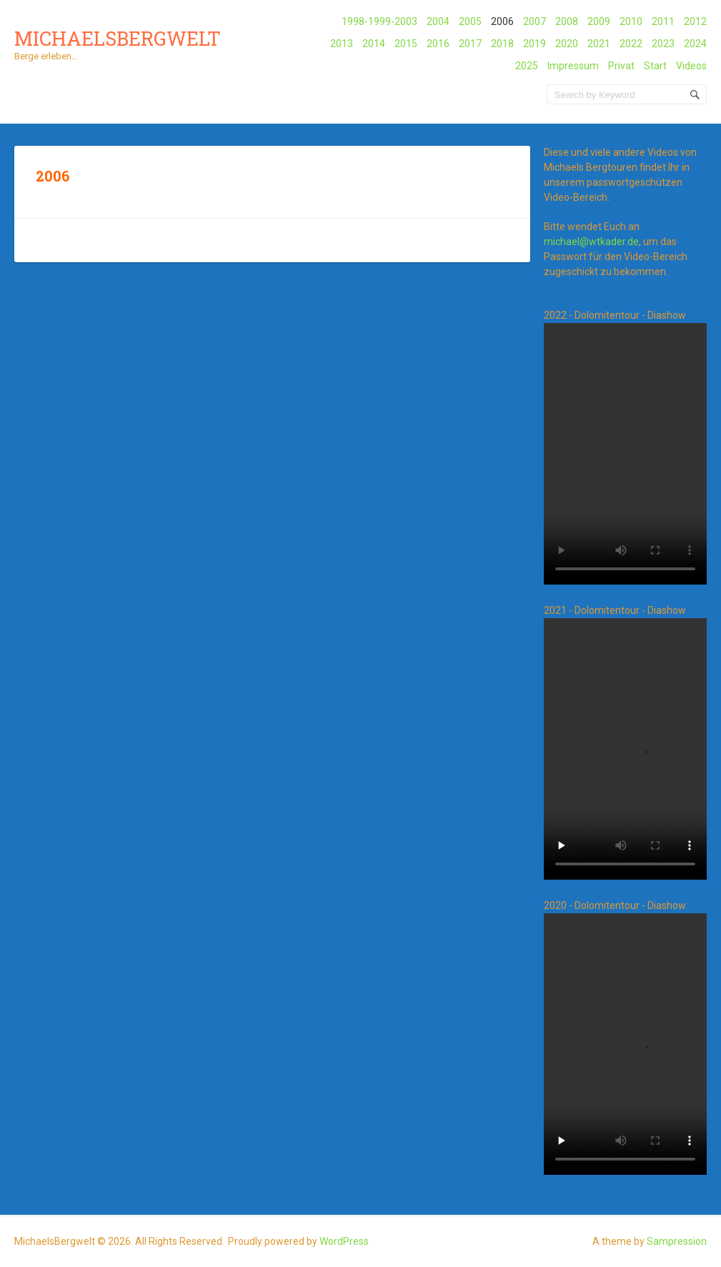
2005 (470, 21)
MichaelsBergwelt (117, 38)
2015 (405, 43)
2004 (438, 21)
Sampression (677, 1241)
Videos (691, 65)
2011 (663, 21)
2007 (534, 21)
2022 (631, 43)
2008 (566, 21)
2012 (695, 21)
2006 (502, 21)
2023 (663, 43)
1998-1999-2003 (379, 21)
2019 (534, 43)
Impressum (573, 65)
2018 (502, 43)
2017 (470, 43)
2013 (341, 43)
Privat (621, 65)
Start (655, 65)
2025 (526, 65)
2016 (438, 43)
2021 (598, 43)
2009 (598, 21)
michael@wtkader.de (591, 241)
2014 (373, 43)
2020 (566, 43)
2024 (695, 43)
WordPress (344, 1241)
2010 (631, 21)
